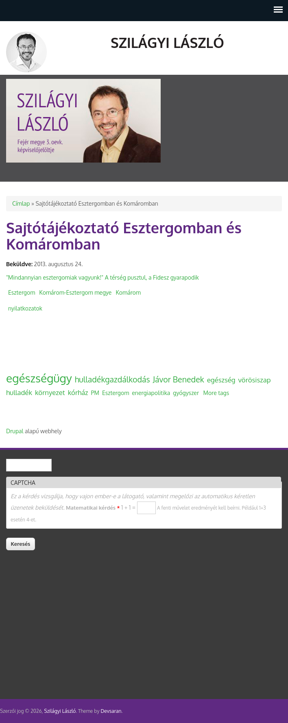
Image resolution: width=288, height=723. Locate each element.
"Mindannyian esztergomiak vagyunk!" (54, 277)
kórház (78, 392)
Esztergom (21, 292)
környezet (50, 392)
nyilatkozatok (25, 308)
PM (95, 392)
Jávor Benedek (178, 379)
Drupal (14, 431)
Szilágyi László (167, 42)
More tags (216, 392)
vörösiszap (254, 380)
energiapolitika (151, 392)
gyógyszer (186, 392)
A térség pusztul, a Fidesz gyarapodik (152, 277)
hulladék (19, 392)
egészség (221, 380)
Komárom (128, 292)
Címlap (21, 203)
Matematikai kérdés (93, 507)
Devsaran (110, 711)
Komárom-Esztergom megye (75, 292)
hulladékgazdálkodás (112, 379)
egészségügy (39, 378)
